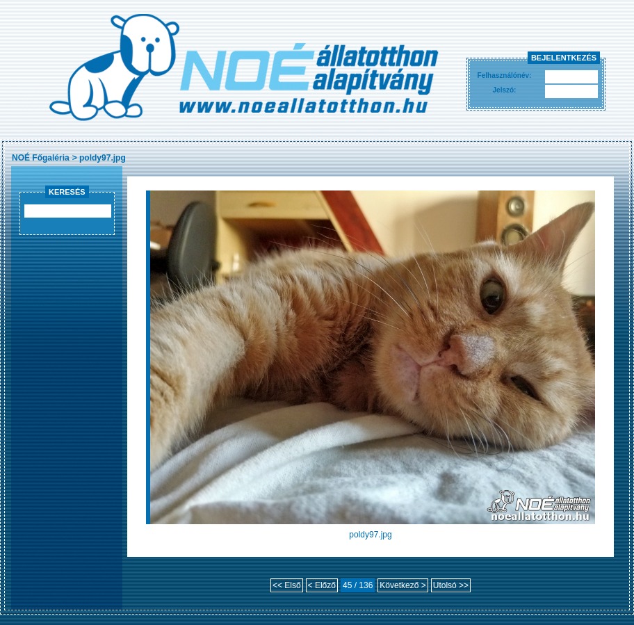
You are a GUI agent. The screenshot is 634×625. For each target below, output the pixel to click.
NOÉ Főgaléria (41, 158)
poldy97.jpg (102, 158)
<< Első (287, 585)
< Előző (322, 585)
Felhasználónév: (505, 75)
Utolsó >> (451, 585)
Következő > (402, 585)
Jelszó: (505, 90)
